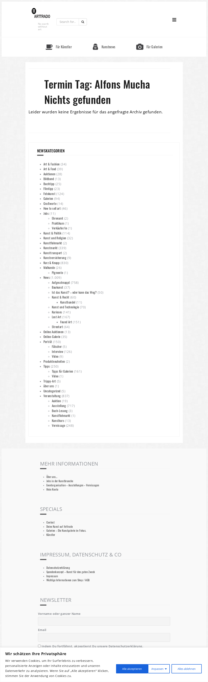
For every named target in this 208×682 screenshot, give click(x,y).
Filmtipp (48, 188)
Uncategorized (52, 391)
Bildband (48, 178)
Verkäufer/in (59, 228)
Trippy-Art (49, 381)
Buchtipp (49, 183)
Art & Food (49, 168)
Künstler (50, 535)
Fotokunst (49, 193)
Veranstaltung (52, 395)
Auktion (56, 400)
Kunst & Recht (60, 297)
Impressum (52, 576)
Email (42, 630)
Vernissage (58, 425)
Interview (57, 351)
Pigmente (57, 272)
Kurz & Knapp (51, 262)
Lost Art (56, 316)
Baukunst (57, 287)
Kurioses (57, 312)
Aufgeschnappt (61, 282)
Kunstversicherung (54, 257)
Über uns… (51, 477)
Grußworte (49, 203)
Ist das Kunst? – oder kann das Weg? (74, 292)
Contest (50, 522)
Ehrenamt (57, 218)
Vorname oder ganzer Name (59, 614)
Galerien (48, 198)
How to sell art (52, 208)
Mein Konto (52, 489)
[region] (104, 664)
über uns (48, 386)
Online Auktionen (53, 331)
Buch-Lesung (60, 410)
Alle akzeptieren (185, 668)
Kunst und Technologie (65, 307)
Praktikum (58, 223)
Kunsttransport (52, 252)
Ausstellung (59, 405)
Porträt (47, 341)
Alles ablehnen (149, 668)
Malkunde (49, 267)
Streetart (57, 326)
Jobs (46, 213)
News (46, 277)
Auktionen (49, 173)
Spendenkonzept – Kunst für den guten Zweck (70, 572)
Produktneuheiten (54, 361)
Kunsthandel (67, 302)
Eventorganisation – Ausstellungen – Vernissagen (72, 485)
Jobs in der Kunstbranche (59, 481)
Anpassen (118, 668)
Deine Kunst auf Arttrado (59, 527)
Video (55, 356)
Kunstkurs (58, 420)
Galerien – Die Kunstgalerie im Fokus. (66, 531)
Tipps (46, 366)
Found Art (66, 321)
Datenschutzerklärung (58, 568)
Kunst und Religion (54, 238)
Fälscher (57, 346)
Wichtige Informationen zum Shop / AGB (68, 580)
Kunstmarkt (50, 247)
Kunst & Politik (52, 233)
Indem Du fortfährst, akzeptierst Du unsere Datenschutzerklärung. (90, 646)
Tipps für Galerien (62, 371)
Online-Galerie (51, 336)
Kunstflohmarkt (52, 243)
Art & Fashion (51, 164)
